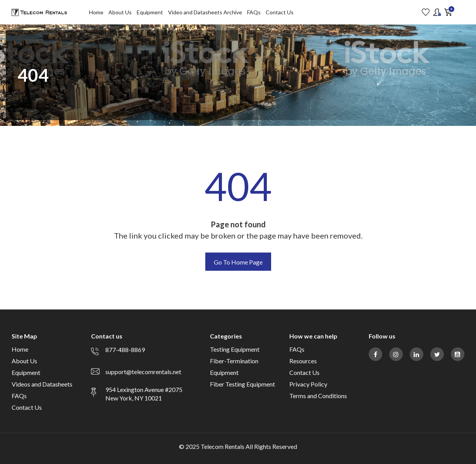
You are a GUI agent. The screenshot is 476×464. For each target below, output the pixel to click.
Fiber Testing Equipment (242, 384)
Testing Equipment (234, 349)
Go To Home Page (238, 262)
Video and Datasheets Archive (205, 12)
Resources (303, 360)
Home (96, 12)
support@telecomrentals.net (143, 371)
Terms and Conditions (318, 395)
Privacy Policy (308, 384)
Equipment (150, 12)
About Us (120, 12)
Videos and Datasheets (42, 384)
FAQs (254, 12)
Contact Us (280, 12)
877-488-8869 (125, 349)
